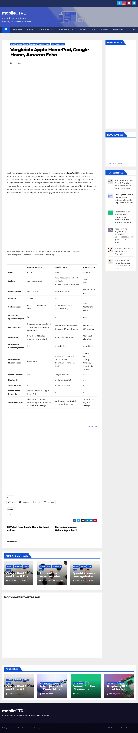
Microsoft (47, 683)
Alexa (13, 44)
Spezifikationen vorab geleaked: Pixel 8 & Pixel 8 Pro (84, 577)
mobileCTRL (14, 13)
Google (41, 44)
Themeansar (48, 728)
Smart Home (60, 44)
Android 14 (18, 566)
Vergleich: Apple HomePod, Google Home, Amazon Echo (49, 52)
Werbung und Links (115, 728)
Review (82, 30)
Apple (30, 30)
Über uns (118, 30)
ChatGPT (80, 683)
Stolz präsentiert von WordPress (14, 728)
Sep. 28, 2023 (47, 694)
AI (41, 683)
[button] (134, 29)
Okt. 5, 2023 (13, 694)
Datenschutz (130, 728)
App (93, 30)
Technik (121, 683)
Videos (104, 30)
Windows (56, 683)
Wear (42, 570)
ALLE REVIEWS (115, 163)
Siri (53, 44)
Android (17, 30)
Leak (89, 566)
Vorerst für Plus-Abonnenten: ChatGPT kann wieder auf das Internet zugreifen (123, 217)
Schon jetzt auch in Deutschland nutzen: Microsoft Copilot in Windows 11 (124, 200)
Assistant (33, 44)
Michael (13, 541)
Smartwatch (66, 30)
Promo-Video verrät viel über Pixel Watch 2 (50, 576)
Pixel (8, 570)
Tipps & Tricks (46, 30)
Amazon (19, 44)
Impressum (92, 728)
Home (48, 44)
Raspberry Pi (112, 683)
